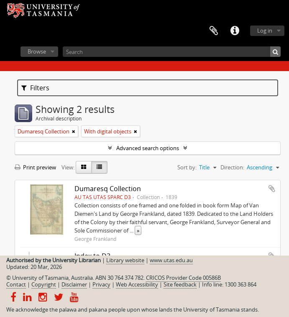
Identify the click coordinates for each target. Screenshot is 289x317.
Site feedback (180, 284)
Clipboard (213, 30)
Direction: (232, 167)
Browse (37, 51)
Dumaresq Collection (107, 188)
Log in (264, 30)
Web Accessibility (137, 284)
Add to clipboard (272, 188)
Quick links (234, 30)
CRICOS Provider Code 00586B (183, 277)
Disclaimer (74, 284)
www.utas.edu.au (171, 260)
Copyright (43, 284)
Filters (35, 87)
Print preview (35, 167)
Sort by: (187, 167)
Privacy (101, 284)
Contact (16, 284)
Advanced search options (147, 148)
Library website (125, 260)
